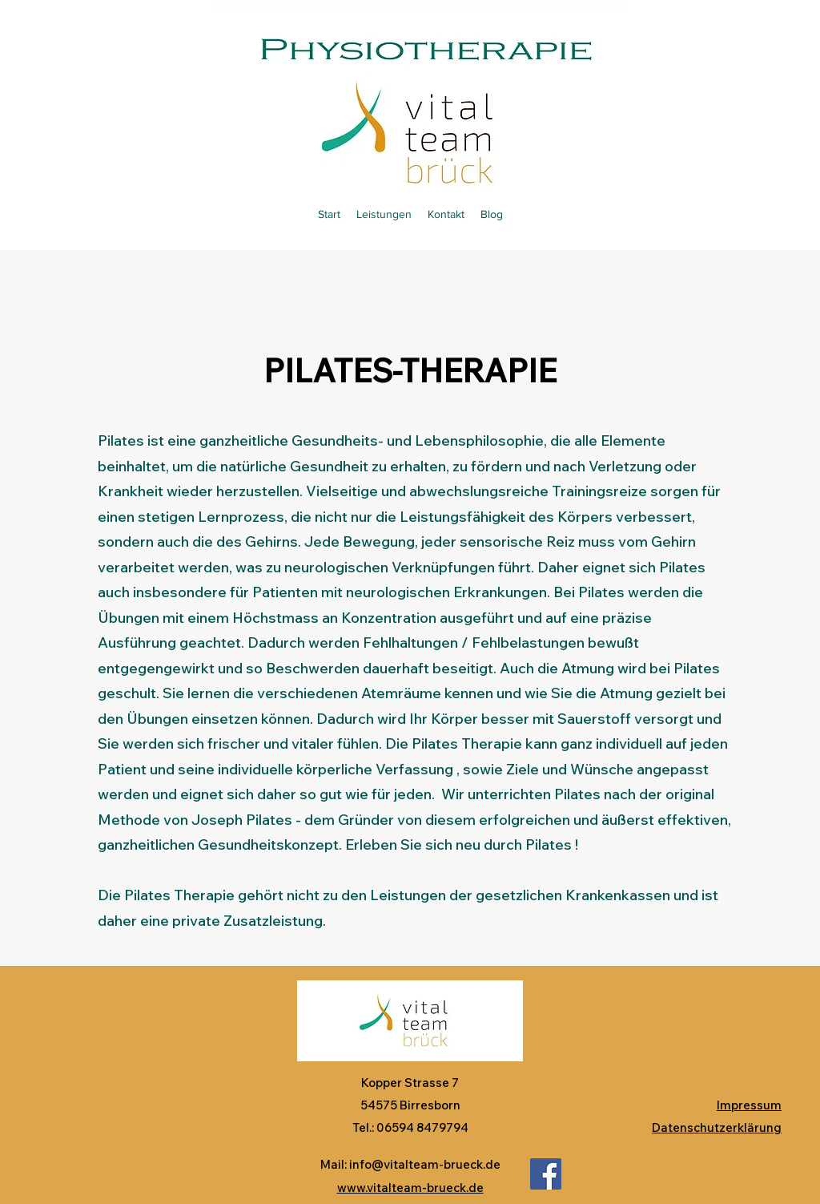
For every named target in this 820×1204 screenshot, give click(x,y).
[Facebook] (545, 1174)
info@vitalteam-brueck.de (424, 1164)
